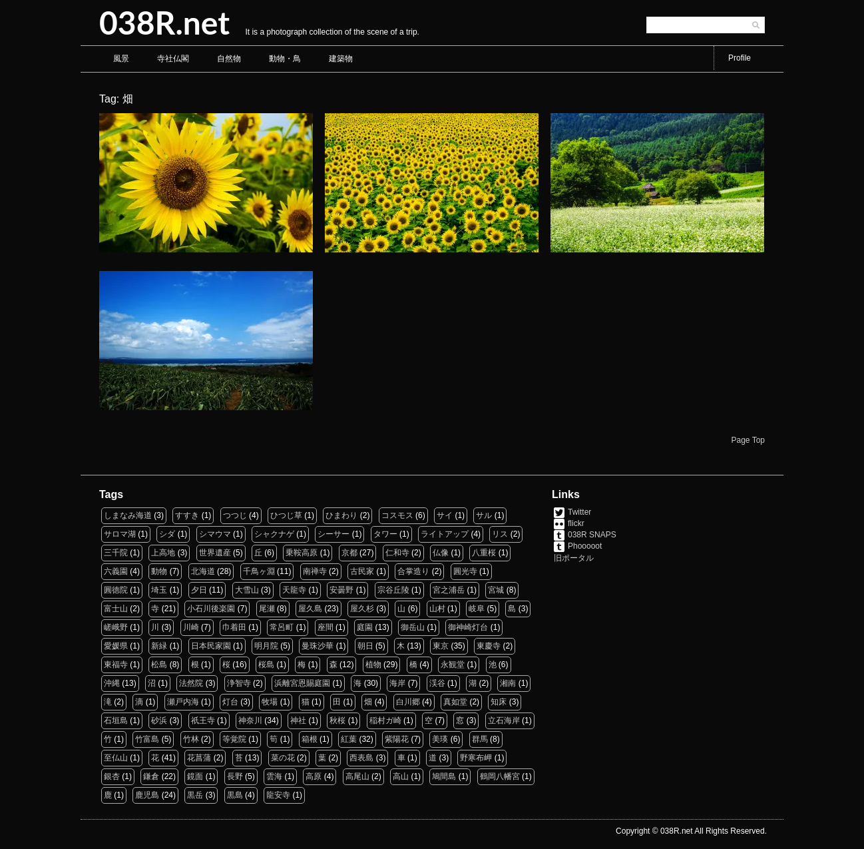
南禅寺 (315, 571)
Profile (739, 58)
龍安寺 (278, 795)
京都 (349, 552)
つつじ (235, 515)
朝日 (365, 646)
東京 (441, 646)
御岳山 (413, 627)
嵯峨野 (116, 627)
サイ (445, 515)
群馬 (480, 739)
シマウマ (215, 534)
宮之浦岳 (449, 590)
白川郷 (408, 702)
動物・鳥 (285, 58)
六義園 (116, 571)
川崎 (191, 627)
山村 (437, 608)
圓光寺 (465, 571)
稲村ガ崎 (385, 720)
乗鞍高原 (302, 552)
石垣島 (116, 720)
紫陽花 (397, 739)
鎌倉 (151, 776)
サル (484, 515)
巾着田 (234, 627)
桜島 (266, 664)
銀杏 (112, 776)
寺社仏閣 (173, 58)
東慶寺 (489, 646)
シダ (167, 534)
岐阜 (477, 608)
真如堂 (455, 702)
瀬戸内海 (183, 702)
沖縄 (112, 683)
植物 (373, 664)
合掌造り (413, 571)
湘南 (508, 683)
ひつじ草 (286, 515)
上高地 (163, 552)
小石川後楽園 (211, 608)
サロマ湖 (120, 534)
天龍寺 (294, 590)
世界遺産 (215, 552)
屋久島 (310, 608)
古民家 (362, 571)
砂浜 (159, 720)
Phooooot (585, 546)
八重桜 (484, 552)
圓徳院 (116, 590)
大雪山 (247, 590)
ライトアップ (445, 534)
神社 (298, 720)
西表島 (361, 757)
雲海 (274, 776)
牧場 (270, 702)
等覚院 (234, 739)
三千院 (116, 552)
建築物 (341, 58)
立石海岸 (504, 720)
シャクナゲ (274, 534)
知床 (499, 702)
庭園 (365, 627)
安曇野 (341, 590)
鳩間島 (444, 776)
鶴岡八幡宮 (500, 776)
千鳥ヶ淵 (259, 571)
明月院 (266, 646)
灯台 (230, 702)
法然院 (191, 683)
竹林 (191, 739)
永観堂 (453, 664)
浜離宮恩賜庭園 (302, 683)
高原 (314, 776)
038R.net (164, 22)
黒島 (235, 795)
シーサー (333, 534)
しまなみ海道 (128, 515)
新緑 (159, 646)
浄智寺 (239, 683)
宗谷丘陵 (393, 590)
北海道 (203, 571)
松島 (159, 664)
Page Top (748, 440)
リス (500, 534)
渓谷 (437, 683)
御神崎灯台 (468, 627)
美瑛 (440, 739)
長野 (235, 776)
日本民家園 (211, 646)
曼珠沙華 (317, 646)
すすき (187, 515)
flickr (576, 523)
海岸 (397, 683)
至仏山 (116, 757)
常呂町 (282, 627)
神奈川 (250, 720)
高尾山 (357, 776)
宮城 (496, 590)
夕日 (199, 590)
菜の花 (283, 757)
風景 (121, 58)
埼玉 (159, 590)
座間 (325, 627)
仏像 (441, 552)
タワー (385, 534)
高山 (401, 776)
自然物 (229, 58)
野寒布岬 (476, 757)
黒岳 (195, 795)
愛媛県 (116, 646)
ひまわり (341, 515)
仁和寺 (397, 552)
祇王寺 (203, 720)
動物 (159, 571)
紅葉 (349, 739)
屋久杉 (362, 608)
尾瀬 (267, 608)
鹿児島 (147, 795)
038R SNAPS (592, 534)
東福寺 (116, 664)
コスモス (397, 515)
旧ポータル (574, 558)
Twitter (579, 512)
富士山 (116, 608)
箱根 (310, 739)
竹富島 (147, 739)
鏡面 (195, 776)
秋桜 (337, 720)
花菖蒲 (199, 757)
